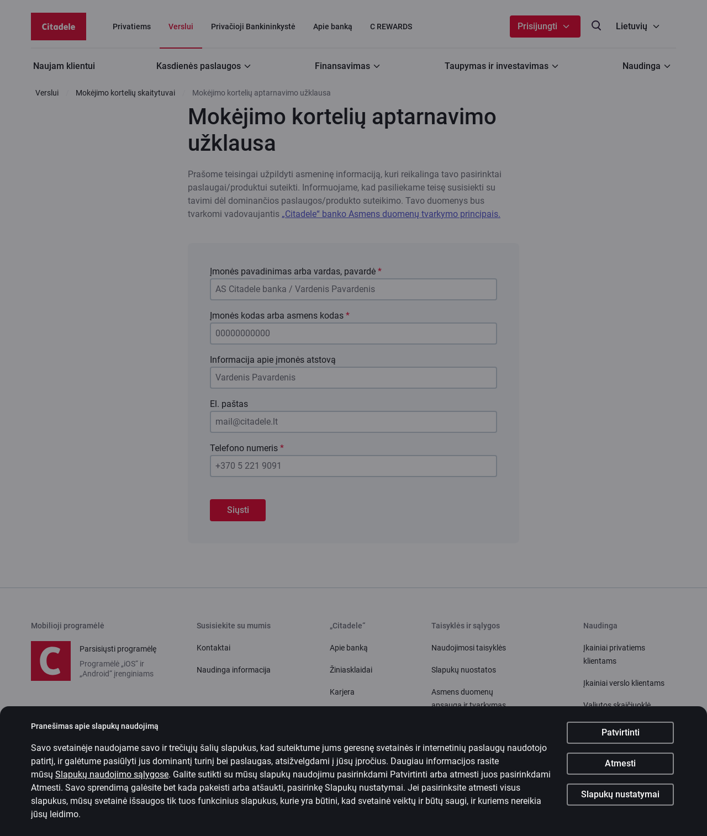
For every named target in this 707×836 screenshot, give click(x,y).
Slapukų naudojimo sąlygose (111, 781)
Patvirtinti (621, 739)
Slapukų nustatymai (620, 801)
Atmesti (620, 770)
